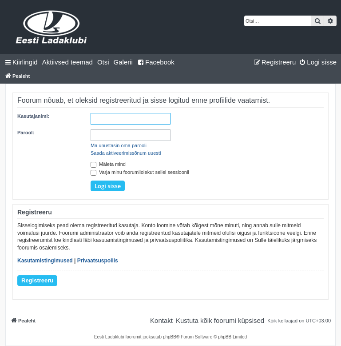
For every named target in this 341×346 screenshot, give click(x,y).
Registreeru (37, 280)
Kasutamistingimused (45, 260)
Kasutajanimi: (33, 116)
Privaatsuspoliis (97, 260)
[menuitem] (67, 62)
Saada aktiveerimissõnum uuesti (126, 153)
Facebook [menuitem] (155, 62)
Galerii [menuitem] (123, 62)
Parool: (25, 132)
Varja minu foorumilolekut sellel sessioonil (140, 172)
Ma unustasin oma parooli (119, 145)
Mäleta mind (108, 164)
